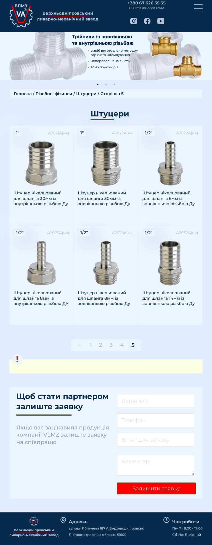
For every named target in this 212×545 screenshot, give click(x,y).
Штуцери (86, 93)
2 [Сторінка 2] (100, 344)
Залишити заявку (157, 489)
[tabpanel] (106, 56)
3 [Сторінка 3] (111, 344)
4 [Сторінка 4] (122, 344)
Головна (23, 93)
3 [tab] (114, 84)
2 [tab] (106, 84)
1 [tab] (97, 84)
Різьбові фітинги (54, 93)
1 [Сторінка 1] (91, 344)
